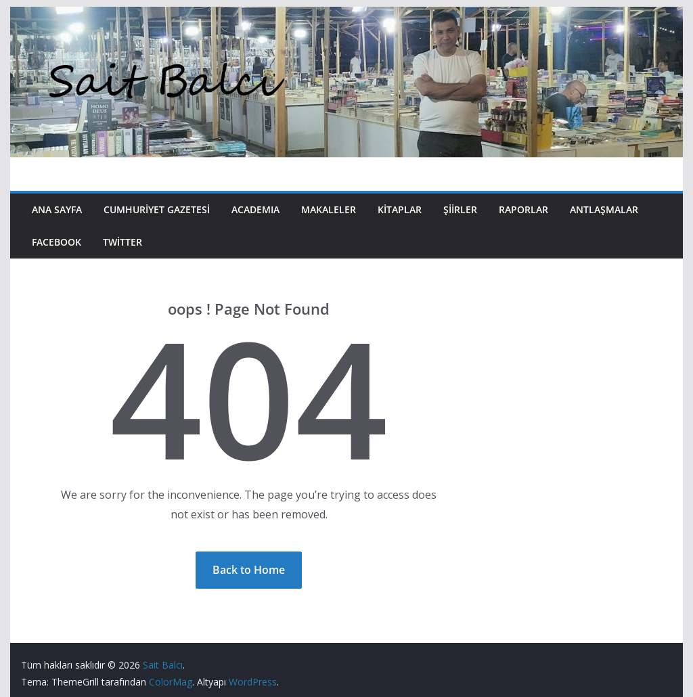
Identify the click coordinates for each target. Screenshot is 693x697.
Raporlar (523, 209)
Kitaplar (400, 209)
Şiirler (460, 209)
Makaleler (328, 209)
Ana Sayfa (57, 209)
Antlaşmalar (604, 209)
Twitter (122, 241)
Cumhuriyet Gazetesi (157, 209)
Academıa (255, 209)
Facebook (56, 241)
